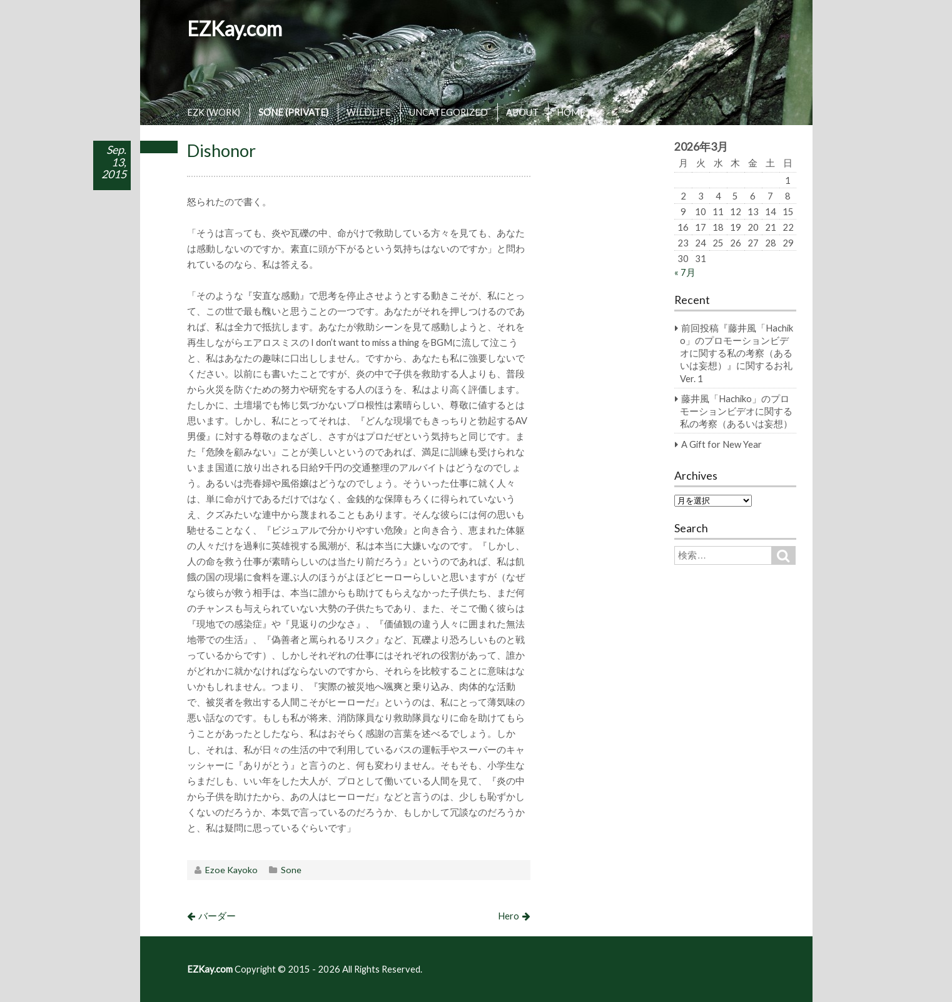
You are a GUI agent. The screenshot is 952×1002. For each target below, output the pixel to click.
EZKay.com (234, 28)
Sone (291, 869)
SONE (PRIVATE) (293, 112)
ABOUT (522, 112)
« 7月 (685, 272)
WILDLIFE (369, 112)
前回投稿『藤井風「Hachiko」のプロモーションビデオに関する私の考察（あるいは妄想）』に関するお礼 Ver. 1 (736, 352)
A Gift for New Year (721, 444)
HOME (571, 112)
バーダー (217, 915)
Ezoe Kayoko (231, 869)
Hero (508, 915)
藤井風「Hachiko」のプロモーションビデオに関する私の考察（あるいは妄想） (736, 411)
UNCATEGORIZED (448, 112)
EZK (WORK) (213, 112)
